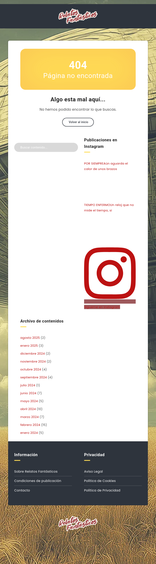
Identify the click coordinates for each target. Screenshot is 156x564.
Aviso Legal (93, 471)
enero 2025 (29, 345)
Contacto (22, 490)
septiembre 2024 (33, 377)
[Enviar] (73, 147)
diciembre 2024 (32, 353)
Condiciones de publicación (37, 480)
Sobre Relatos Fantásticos (35, 471)
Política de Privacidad (102, 490)
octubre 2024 (30, 369)
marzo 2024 (29, 417)
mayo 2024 (29, 401)
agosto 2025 (30, 338)
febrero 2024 (30, 425)
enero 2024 (29, 433)
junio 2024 (28, 393)
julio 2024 (27, 385)
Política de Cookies (100, 480)
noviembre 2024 (33, 361)
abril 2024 (28, 409)
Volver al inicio (78, 122)
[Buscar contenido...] (46, 147)
